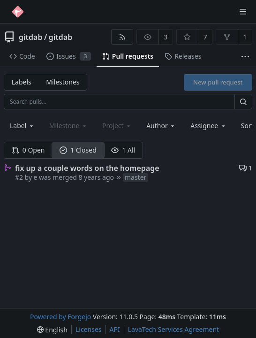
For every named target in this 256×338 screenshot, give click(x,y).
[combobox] (22, 125)
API (115, 329)
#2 (19, 177)
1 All (123, 150)
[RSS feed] (122, 37)
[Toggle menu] (242, 11)
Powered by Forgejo (60, 316)
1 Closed (78, 150)
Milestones (62, 81)
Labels (21, 81)
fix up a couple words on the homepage (87, 168)
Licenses (88, 329)
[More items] (245, 56)
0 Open (28, 150)
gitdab (30, 37)
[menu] (52, 329)
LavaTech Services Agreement (173, 329)
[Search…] (243, 101)
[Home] (18, 11)
